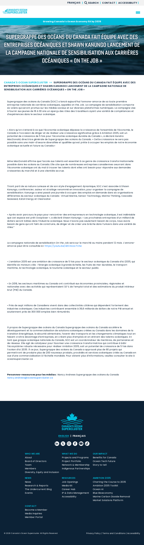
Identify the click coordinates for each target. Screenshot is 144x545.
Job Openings (70, 482)
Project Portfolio (71, 461)
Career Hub (68, 489)
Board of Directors (36, 461)
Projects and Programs (75, 457)
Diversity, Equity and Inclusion (42, 472)
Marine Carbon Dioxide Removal (111, 496)
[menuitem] (74, 3)
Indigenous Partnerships (76, 468)
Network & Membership (76, 464)
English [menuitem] (63, 436)
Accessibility (128, 3)
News (28, 478)
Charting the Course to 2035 (109, 482)
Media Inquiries (33, 513)
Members (30, 468)
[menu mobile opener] (138, 12)
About (28, 457)
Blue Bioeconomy (103, 493)
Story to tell (100, 464)
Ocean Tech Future (104, 461)
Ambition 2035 (102, 478)
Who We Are (32, 453)
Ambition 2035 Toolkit (105, 485)
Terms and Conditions (114, 533)
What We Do (69, 453)
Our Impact (100, 453)
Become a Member (36, 509)
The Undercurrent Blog (38, 489)
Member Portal (34, 517)
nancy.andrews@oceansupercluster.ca (30, 377)
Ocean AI (98, 489)
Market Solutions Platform (108, 500)
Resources (69, 478)
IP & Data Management (75, 493)
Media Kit (67, 485)
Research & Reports (36, 485)
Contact (109, 3)
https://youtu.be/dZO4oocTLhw (63, 246)
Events (29, 493)
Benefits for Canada (104, 457)
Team (28, 464)
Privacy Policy (93, 533)
